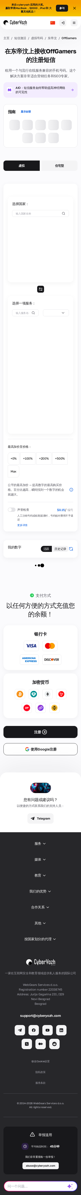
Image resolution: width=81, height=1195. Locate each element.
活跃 (46, 549)
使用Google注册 (41, 749)
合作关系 (40, 907)
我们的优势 (40, 891)
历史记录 (60, 549)
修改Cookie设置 (40, 1061)
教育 (40, 875)
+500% (60, 458)
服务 (40, 843)
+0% (14, 458)
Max (13, 471)
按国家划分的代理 (40, 939)
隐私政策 (40, 1072)
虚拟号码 (37, 38)
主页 (6, 38)
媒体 (40, 859)
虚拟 (21, 165)
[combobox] (56, 312)
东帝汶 (52, 38)
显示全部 (26, 111)
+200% (44, 458)
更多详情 (22, 525)
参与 (62, 8)
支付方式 (43, 595)
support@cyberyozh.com (40, 1015)
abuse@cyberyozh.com (40, 1165)
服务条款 (40, 1082)
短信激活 (20, 38)
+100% (28, 458)
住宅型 (59, 165)
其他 (40, 923)
